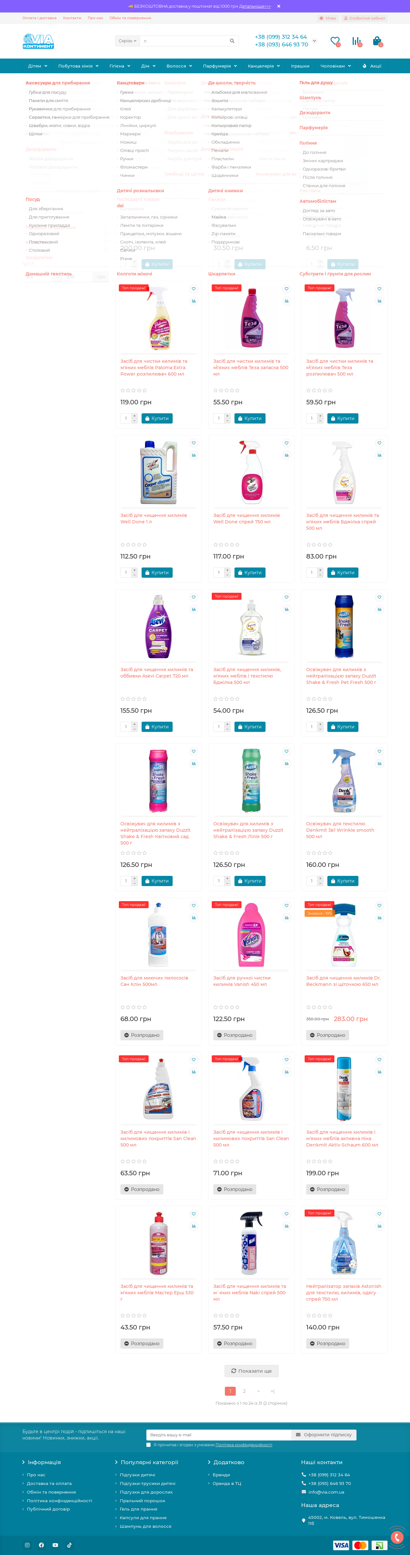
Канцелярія (261, 65)
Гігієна (117, 65)
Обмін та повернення (130, 18)
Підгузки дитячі (137, 1474)
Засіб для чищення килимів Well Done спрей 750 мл (246, 518)
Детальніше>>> (255, 6)
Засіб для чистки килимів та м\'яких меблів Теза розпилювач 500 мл (339, 367)
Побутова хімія (75, 65)
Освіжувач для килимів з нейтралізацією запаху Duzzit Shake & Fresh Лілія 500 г (248, 830)
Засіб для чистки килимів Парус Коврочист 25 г (336, 210)
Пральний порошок (142, 1500)
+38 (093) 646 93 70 (329, 1483)
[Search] (189, 41)
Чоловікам (333, 65)
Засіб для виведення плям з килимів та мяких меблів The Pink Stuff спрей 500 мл (155, 213)
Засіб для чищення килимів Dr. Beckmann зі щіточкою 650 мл (343, 981)
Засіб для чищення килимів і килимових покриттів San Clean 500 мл (158, 1138)
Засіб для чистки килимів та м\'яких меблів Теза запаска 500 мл (250, 367)
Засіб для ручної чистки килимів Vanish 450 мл (242, 981)
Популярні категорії (146, 1462)
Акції (372, 65)
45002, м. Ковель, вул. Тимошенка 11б (346, 1520)
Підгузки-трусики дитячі (148, 1483)
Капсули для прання (143, 1517)
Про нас (95, 18)
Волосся (176, 65)
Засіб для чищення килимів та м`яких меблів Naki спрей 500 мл (249, 1292)
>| (273, 1391)
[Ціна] (37, 276)
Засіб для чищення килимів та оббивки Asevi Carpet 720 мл (156, 673)
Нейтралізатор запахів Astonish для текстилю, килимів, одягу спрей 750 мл (343, 1292)
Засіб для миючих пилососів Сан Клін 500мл (154, 981)
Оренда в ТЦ (227, 1483)
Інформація (41, 1462)
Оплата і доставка (39, 18)
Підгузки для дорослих (146, 1492)
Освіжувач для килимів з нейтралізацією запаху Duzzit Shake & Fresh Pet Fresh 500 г (341, 676)
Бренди (221, 1474)
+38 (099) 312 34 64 (329, 1474)
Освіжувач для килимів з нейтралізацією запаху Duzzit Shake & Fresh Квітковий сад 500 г (155, 833)
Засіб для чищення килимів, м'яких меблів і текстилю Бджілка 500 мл (247, 676)
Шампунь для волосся (145, 1526)
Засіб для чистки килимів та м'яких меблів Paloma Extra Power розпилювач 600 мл (153, 367)
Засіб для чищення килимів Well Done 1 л (153, 518)
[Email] (218, 1435)
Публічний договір (48, 1508)
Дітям (34, 65)
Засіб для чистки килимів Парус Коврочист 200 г (243, 210)
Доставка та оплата (49, 1483)
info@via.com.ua (326, 1492)
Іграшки (300, 65)
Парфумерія (217, 65)
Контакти (72, 18)
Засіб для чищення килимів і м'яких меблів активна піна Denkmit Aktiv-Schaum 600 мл (342, 1138)
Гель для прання (138, 1508)
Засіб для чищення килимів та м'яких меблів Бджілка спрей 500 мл (342, 521)
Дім (145, 65)
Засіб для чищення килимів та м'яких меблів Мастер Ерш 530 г (156, 1292)
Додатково (226, 1462)
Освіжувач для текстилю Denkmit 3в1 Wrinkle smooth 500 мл (340, 830)
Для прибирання (93, 82)
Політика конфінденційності (59, 1500)
